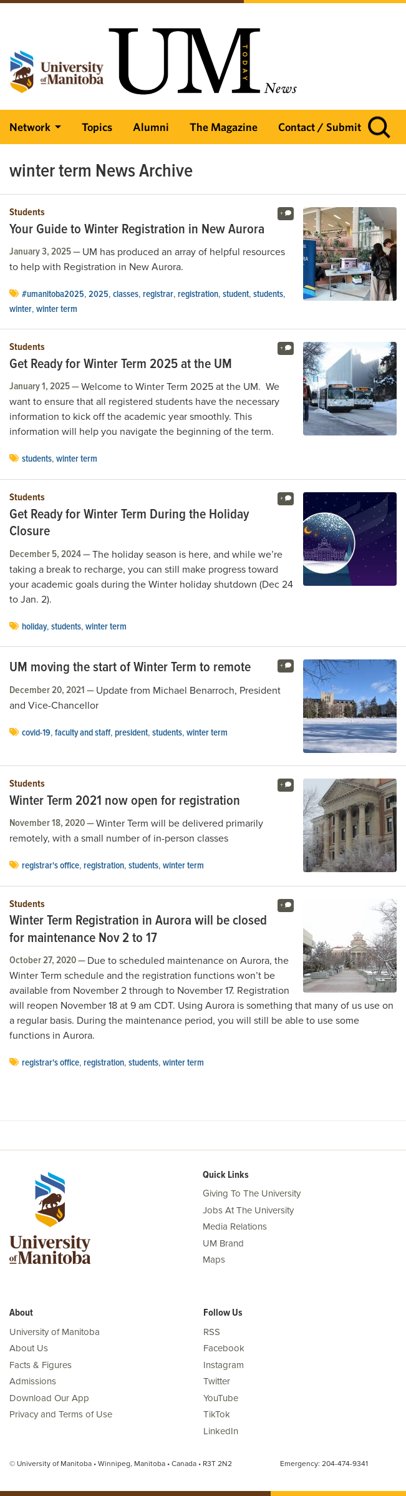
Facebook (223, 1348)
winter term (56, 309)
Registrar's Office (50, 866)
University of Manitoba (54, 1332)
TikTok (216, 1414)
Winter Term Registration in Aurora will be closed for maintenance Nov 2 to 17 (138, 930)
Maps (214, 1259)
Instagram (223, 1365)
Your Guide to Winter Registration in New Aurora (136, 230)
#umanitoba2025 (53, 294)
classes (125, 294)
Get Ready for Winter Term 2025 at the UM (120, 365)
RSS (211, 1332)
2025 (99, 294)
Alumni (151, 127)
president (131, 733)
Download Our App (49, 1398)
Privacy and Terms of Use (60, 1414)
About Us (28, 1348)
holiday (34, 627)
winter (20, 309)
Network (30, 127)
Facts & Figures (40, 1365)
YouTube (220, 1398)
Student (236, 294)
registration (198, 294)
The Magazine (224, 127)
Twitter (216, 1381)
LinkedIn (220, 1431)
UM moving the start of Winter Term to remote (130, 668)
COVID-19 (36, 733)
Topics (97, 127)
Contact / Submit (319, 127)
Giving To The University (252, 1193)
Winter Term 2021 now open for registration (124, 801)
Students (27, 212)
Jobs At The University (248, 1210)
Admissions (32, 1381)
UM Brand (223, 1243)
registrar (158, 294)
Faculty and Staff (82, 733)
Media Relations (235, 1226)
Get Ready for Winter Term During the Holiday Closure (129, 524)
